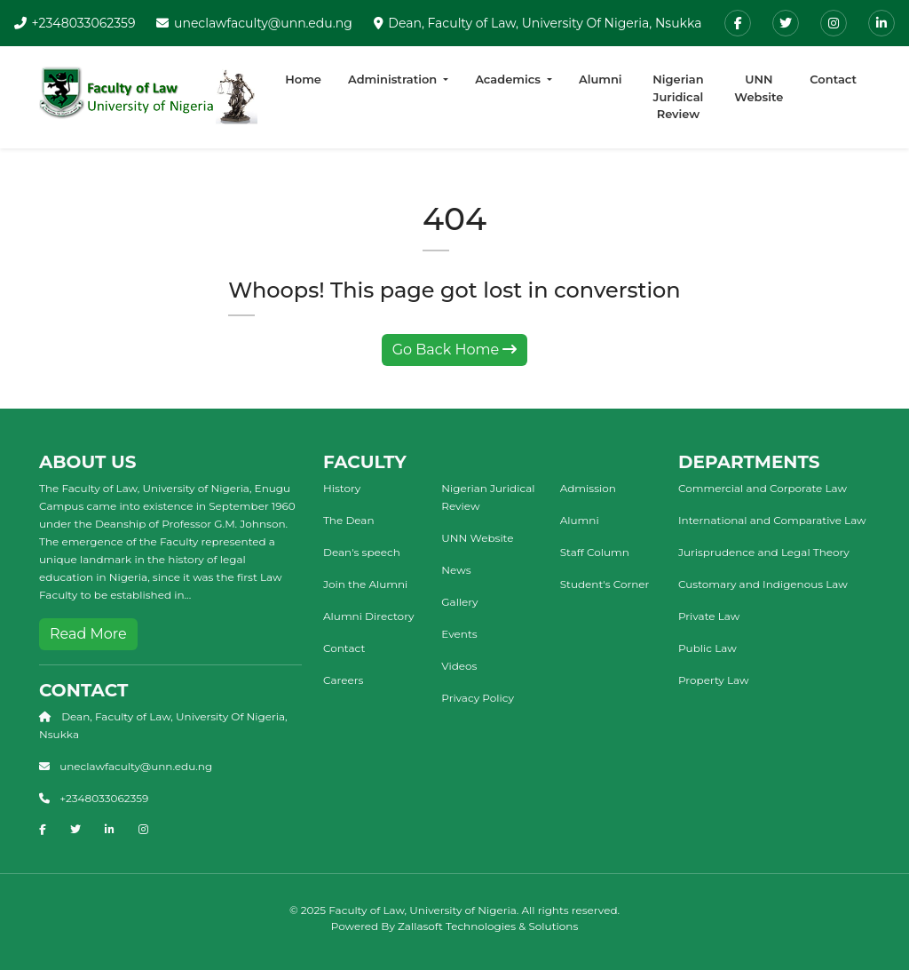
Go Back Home (455, 349)
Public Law (707, 648)
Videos (459, 665)
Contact (833, 79)
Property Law (713, 680)
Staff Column (594, 552)
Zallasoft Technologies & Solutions (488, 926)
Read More (88, 633)
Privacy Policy (477, 697)
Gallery (459, 601)
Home (303, 79)
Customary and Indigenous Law (763, 584)
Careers (343, 680)
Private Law (708, 616)
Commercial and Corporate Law (762, 488)
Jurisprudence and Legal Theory (764, 552)
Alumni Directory (368, 616)
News (455, 569)
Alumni (600, 79)
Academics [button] (509, 79)
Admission (588, 488)
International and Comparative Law (772, 520)
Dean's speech (361, 552)
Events (459, 633)
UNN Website (758, 88)
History (341, 488)
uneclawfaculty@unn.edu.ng (263, 23)
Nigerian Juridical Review (677, 96)
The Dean (349, 520)
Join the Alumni (365, 584)
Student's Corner (605, 584)
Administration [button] (394, 79)
